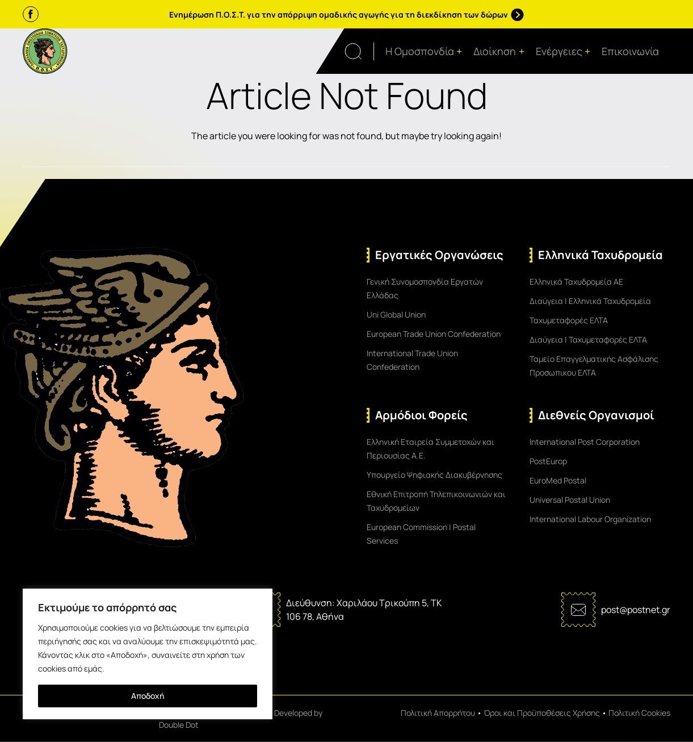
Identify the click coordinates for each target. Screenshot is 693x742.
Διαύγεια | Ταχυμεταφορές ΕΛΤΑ (588, 339)
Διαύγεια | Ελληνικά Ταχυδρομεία (590, 300)
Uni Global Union (396, 314)
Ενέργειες (563, 51)
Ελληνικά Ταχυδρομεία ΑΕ (576, 281)
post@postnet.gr (635, 609)
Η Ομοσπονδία (424, 51)
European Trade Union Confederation (434, 333)
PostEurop (548, 461)
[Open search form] (359, 51)
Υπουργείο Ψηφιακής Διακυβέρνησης (434, 474)
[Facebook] (31, 14)
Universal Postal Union (570, 499)
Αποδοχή (147, 695)
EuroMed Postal (558, 480)
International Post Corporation (585, 441)
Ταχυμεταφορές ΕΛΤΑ (569, 320)
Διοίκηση (498, 51)
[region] (147, 654)
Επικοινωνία (630, 51)
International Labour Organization (590, 519)
